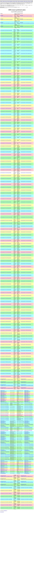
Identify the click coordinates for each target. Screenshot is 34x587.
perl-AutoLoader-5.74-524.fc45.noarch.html (5, 70)
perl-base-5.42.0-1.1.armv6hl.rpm (28, 418)
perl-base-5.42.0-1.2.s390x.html (4, 415)
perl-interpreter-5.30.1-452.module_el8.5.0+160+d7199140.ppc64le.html (6, 479)
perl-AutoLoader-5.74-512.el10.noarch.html (5, 234)
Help (31, 1)
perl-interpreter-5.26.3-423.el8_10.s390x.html (6, 493)
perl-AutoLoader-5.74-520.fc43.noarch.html (5, 99)
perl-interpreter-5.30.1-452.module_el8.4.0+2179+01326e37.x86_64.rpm (27, 484)
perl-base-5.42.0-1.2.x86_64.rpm (28, 416)
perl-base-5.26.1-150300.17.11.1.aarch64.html (4, 467)
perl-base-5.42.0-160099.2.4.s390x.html (3, 394)
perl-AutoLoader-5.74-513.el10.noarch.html (5, 175)
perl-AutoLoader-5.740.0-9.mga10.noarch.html (6, 30)
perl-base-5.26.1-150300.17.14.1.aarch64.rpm (27, 461)
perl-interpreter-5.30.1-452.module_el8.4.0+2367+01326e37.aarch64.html (6, 481)
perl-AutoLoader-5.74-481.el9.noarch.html (5, 344)
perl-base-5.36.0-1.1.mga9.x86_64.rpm (27, 442)
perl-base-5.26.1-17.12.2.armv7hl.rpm (26, 473)
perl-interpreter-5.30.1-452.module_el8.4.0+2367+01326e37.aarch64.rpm (27, 481)
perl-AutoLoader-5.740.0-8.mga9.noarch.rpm (26, 44)
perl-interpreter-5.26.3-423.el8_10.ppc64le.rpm (26, 490)
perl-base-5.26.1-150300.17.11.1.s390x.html (3, 470)
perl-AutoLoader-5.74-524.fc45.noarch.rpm (26, 70)
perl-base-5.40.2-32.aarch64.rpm (28, 427)
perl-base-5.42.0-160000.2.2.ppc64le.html (3, 398)
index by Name (26, 1)
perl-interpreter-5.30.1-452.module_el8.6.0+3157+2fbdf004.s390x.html (6, 476)
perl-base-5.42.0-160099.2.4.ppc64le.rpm (27, 392)
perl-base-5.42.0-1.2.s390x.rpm (28, 415)
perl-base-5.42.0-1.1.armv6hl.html (4, 418)
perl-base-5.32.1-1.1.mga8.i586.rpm (28, 451)
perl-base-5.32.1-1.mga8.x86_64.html (5, 459)
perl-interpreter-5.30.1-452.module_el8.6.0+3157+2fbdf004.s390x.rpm (26, 476)
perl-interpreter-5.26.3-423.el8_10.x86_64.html (6, 496)
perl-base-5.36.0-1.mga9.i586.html (4, 447)
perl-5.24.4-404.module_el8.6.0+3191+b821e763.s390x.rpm (26, 15)
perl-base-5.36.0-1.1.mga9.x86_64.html (3, 442)
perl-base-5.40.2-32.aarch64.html (4, 427)
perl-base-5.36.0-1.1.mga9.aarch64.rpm (27, 438)
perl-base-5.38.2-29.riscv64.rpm (28, 430)
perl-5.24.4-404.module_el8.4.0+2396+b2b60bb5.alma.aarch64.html (7, 22)
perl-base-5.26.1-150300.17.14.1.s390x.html (3, 464)
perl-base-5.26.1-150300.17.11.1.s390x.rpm (27, 470)
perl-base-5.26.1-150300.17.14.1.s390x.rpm (27, 464)
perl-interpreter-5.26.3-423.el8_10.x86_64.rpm (26, 496)
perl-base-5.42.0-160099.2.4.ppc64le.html (3, 392)
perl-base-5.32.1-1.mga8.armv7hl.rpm (29, 456)
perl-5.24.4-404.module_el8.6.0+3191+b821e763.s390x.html (6, 15)
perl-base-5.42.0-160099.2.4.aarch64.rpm (27, 391)
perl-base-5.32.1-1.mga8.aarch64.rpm (28, 454)
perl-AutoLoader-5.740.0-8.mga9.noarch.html (6, 44)
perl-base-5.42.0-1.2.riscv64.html (4, 413)
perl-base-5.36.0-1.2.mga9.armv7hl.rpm (27, 433)
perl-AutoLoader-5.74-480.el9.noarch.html (5, 364)
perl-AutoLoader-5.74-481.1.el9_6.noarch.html (6, 338)
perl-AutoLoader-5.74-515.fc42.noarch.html (5, 134)
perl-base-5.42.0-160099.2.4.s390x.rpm (27, 394)
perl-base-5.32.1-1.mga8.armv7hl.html (5, 456)
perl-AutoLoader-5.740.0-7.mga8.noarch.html (6, 53)
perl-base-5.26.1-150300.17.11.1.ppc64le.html (4, 468)
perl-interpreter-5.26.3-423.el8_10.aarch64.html (6, 487)
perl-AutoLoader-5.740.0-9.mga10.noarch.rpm (26, 30)
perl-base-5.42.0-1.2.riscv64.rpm (28, 413)
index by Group (5, 1)
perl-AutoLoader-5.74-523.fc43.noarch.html (5, 96)
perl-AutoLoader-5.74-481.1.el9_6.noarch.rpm (26, 338)
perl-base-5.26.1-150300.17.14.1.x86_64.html (3, 465)
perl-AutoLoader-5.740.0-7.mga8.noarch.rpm (26, 53)
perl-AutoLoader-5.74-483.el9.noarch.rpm (26, 321)
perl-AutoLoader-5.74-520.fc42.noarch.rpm (26, 111)
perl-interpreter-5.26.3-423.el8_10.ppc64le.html (6, 490)
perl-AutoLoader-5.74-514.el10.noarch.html (5, 151)
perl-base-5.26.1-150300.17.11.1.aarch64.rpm (27, 467)
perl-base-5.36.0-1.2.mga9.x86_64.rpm (27, 436)
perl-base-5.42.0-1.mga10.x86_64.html (3, 426)
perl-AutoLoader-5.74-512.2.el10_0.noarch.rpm (26, 220)
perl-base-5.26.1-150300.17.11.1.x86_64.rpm (27, 471)
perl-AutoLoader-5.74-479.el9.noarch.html (5, 367)
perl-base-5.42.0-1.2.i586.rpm (28, 410)
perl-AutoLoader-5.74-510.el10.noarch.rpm (26, 295)
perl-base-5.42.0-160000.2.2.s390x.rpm (27, 400)
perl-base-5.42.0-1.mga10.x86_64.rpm (27, 426)
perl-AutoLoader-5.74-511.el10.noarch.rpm (26, 269)
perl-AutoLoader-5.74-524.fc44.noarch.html (5, 76)
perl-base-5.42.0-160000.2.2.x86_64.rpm (27, 401)
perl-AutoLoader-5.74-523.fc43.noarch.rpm (26, 96)
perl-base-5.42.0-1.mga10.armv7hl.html (3, 423)
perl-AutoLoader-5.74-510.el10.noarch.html (5, 295)
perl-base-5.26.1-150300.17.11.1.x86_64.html (3, 471)
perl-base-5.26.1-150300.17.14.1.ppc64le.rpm (27, 462)
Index (1, 1)
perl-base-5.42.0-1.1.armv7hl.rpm (28, 419)
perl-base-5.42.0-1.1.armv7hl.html (4, 419)
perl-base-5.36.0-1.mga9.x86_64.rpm (28, 448)
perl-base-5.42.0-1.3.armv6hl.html (4, 407)
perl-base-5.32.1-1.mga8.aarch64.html (5, 454)
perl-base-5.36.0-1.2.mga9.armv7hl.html (3, 433)
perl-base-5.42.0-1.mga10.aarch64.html (3, 421)
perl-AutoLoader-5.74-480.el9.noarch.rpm (26, 364)
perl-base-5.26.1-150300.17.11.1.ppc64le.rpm (27, 468)
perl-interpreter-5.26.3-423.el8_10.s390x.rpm (26, 493)
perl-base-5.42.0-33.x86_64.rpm (28, 404)
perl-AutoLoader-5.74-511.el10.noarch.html (5, 269)
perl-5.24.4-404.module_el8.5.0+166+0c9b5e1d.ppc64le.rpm (26, 19)
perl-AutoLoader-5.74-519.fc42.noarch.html (5, 125)
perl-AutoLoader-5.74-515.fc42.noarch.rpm (26, 134)
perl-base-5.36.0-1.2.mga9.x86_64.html (3, 436)
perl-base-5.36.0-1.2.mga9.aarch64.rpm (27, 432)
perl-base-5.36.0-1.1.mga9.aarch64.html (3, 438)
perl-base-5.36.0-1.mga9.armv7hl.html (5, 445)
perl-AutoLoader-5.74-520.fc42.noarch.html (5, 111)
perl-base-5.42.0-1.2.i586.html (4, 410)
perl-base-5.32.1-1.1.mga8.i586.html (4, 451)
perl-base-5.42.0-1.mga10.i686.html (4, 424)
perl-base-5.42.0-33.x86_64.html (4, 404)
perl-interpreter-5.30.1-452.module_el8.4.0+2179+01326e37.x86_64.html (6, 484)
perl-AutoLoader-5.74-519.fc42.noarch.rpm (26, 125)
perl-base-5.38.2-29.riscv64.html (4, 430)
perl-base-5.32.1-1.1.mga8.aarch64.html (3, 450)
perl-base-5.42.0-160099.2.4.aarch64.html (3, 391)
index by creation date (20, 1)
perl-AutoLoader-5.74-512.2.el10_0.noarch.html (6, 220)
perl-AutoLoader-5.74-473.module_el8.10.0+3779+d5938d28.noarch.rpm (27, 379)
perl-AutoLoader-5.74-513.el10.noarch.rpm (26, 175)
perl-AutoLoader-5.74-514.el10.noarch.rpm (26, 151)
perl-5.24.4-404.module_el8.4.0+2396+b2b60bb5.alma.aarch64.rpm (27, 22)
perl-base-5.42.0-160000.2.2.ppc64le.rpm (27, 398)
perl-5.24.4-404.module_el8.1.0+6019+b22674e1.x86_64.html (6, 26)
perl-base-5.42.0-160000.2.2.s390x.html (3, 400)
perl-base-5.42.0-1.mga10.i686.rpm (28, 424)
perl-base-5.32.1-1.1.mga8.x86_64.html (3, 453)
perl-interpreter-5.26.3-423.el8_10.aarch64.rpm (26, 487)
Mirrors (29, 1)
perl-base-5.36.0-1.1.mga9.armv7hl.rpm (27, 439)
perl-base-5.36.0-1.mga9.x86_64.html (5, 448)
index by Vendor (15, 1)
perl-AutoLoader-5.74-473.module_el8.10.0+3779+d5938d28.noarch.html (6, 379)
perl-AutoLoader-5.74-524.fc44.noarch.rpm (26, 76)
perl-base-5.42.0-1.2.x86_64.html (4, 416)
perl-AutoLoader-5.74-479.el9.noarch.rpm (26, 367)
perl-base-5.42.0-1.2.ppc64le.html (4, 412)
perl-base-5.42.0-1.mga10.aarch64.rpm (27, 421)
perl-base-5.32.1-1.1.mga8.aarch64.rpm (27, 450)
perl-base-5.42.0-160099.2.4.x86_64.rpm (27, 395)
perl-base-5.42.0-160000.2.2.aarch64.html (3, 397)
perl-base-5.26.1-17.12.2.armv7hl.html (3, 473)
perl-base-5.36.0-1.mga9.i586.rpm (28, 447)
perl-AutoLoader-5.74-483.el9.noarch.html (5, 321)
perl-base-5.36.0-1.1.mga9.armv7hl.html (3, 439)
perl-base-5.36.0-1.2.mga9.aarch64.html (3, 432)
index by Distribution (10, 1)
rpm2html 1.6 (5, 510)
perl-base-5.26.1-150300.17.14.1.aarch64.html (4, 461)
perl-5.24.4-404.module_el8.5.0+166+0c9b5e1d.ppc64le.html (6, 19)
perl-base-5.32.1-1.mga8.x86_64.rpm (28, 459)
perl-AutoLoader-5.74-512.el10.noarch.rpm (26, 234)
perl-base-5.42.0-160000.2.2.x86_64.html (3, 401)
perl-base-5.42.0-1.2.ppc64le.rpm (28, 412)
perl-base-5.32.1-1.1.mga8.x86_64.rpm (27, 453)
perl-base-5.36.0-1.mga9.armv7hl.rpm (29, 445)
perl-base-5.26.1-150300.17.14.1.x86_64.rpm (27, 465)
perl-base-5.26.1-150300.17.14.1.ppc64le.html (4, 462)
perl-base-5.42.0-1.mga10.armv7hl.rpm (27, 423)
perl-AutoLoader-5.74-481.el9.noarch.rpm (26, 344)
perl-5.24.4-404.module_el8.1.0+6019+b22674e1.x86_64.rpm (26, 26)
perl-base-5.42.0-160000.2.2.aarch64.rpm (27, 397)
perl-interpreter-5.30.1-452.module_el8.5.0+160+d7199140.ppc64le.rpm (27, 479)
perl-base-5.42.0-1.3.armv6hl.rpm (28, 407)
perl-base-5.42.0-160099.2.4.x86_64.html (3, 395)
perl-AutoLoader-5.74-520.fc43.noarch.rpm (26, 99)
